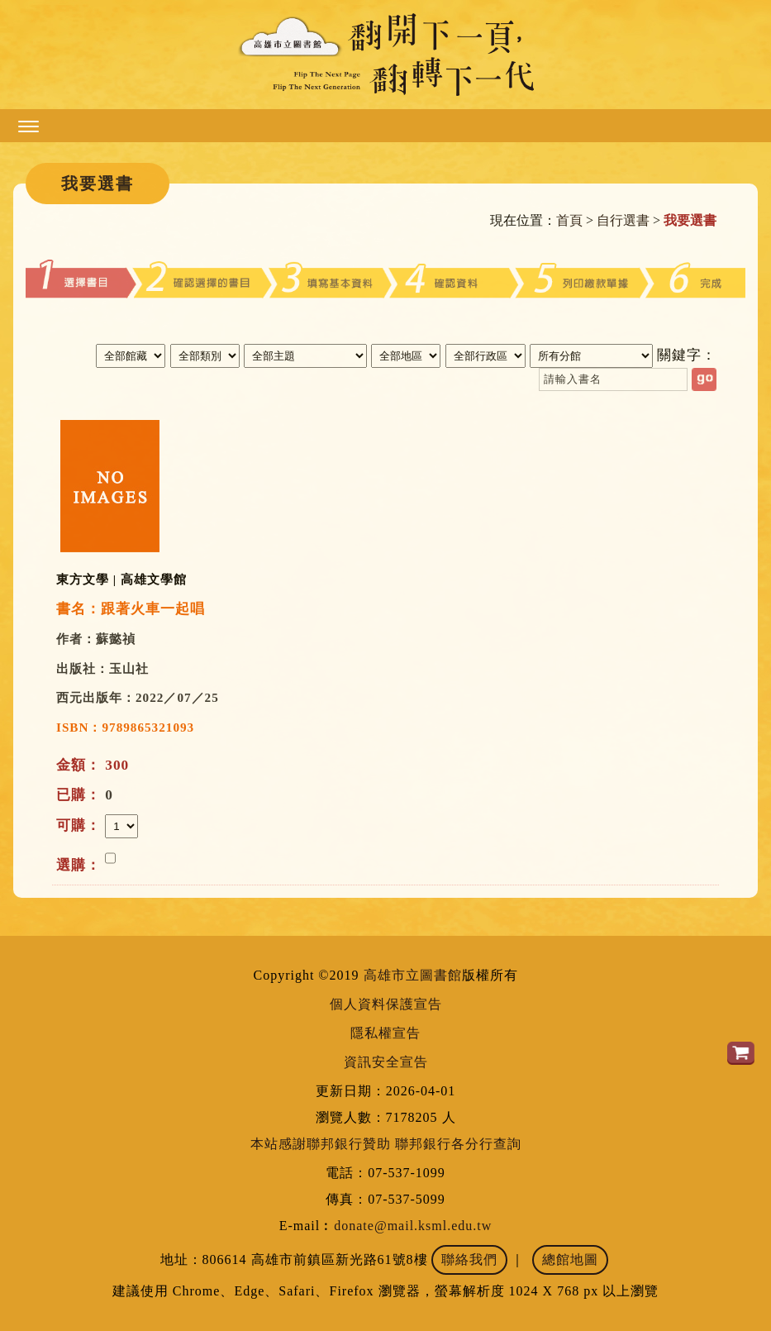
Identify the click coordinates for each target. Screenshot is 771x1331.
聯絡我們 (469, 1259)
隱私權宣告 (385, 1033)
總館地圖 (570, 1259)
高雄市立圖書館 (413, 975)
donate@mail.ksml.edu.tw (413, 1226)
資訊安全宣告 (386, 1062)
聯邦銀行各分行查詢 (458, 1144)
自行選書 (623, 220)
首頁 (569, 220)
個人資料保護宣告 (386, 1004)
